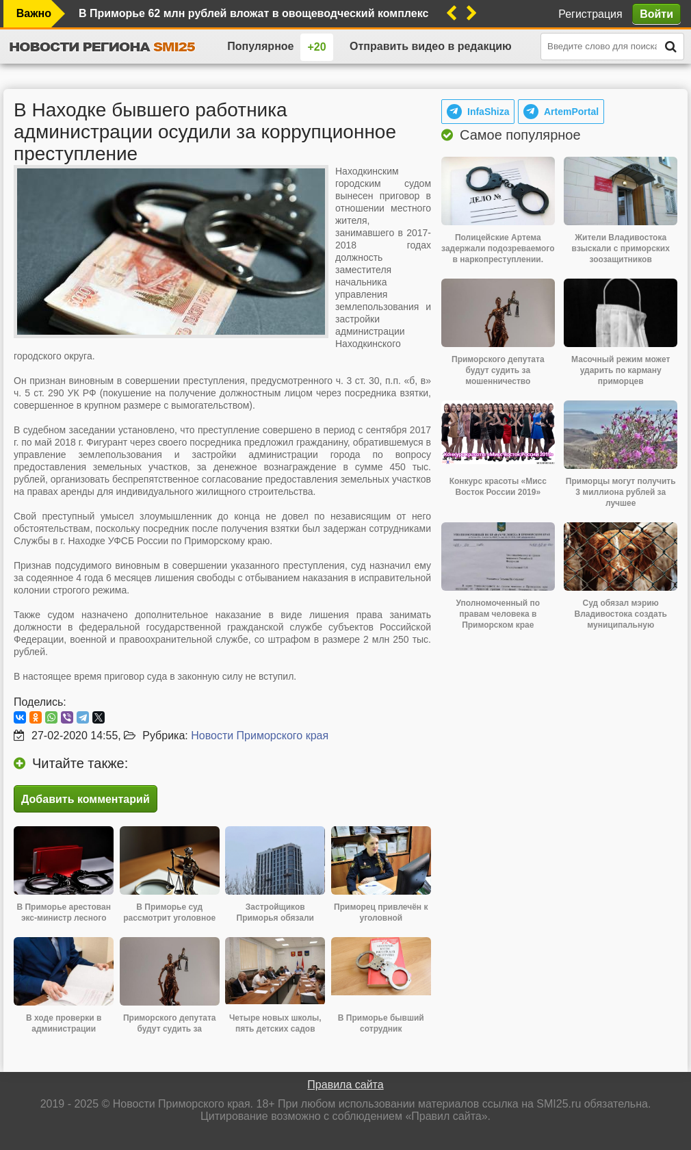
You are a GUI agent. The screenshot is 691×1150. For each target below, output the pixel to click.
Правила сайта (345, 1084)
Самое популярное (520, 134)
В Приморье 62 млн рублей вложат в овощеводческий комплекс (253, 13)
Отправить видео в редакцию (431, 46)
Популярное (260, 46)
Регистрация (590, 14)
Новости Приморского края (259, 735)
